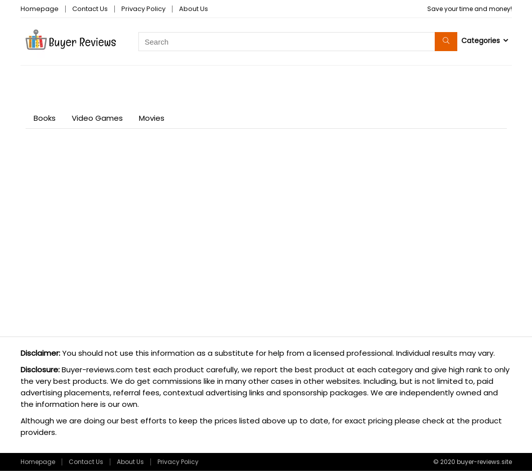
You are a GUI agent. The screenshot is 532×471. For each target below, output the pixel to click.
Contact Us (90, 9)
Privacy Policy (143, 9)
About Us (193, 9)
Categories (480, 41)
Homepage (40, 9)
